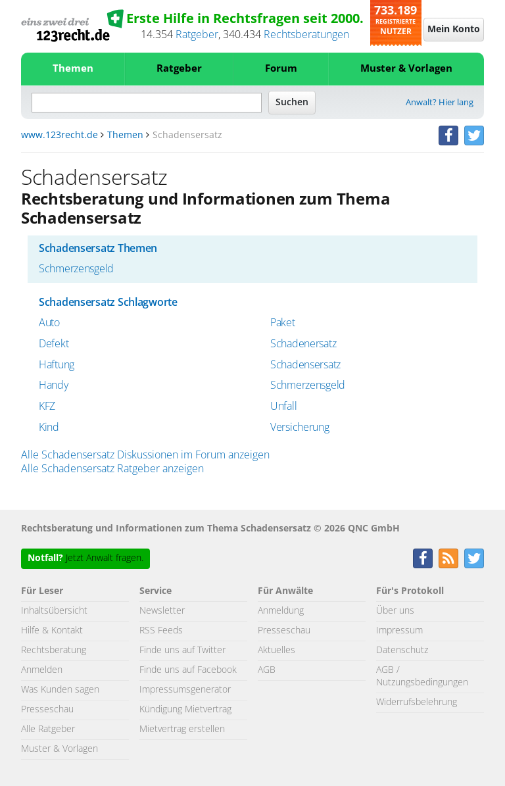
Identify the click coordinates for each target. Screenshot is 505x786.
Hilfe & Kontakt (52, 630)
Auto (49, 323)
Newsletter (162, 611)
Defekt (53, 344)
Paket (282, 323)
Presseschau (47, 709)
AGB (267, 670)
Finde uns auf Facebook (188, 670)
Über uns (395, 611)
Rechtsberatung (53, 650)
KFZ (47, 406)
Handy (53, 385)
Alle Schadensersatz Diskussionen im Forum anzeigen (145, 455)
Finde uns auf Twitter (182, 650)
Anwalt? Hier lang (439, 103)
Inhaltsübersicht (54, 611)
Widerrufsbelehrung (416, 702)
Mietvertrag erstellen (182, 729)
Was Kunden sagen (60, 690)
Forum (281, 69)
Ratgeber (197, 35)
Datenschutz (402, 650)
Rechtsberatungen (306, 35)
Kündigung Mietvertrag (185, 709)
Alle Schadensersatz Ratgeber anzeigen (112, 469)
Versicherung (299, 427)
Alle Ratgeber (48, 729)
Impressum (399, 630)
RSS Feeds (161, 630)
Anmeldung (281, 611)
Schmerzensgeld (76, 269)
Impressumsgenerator (185, 690)
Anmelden (41, 670)
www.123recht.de (59, 135)
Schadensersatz (305, 365)
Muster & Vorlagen (406, 69)
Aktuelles (276, 650)
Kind (49, 427)
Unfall (283, 406)
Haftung (56, 365)
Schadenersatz (303, 344)
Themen (73, 69)
